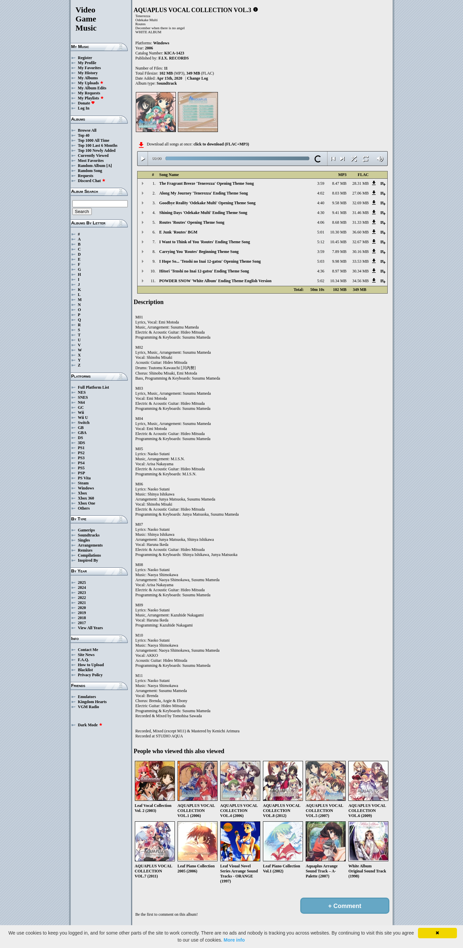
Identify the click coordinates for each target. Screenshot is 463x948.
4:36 (320, 271)
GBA (82, 432)
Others (84, 508)
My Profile (87, 62)
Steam (83, 483)
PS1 (81, 447)
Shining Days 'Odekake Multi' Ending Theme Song (203, 212)
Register (85, 57)
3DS (81, 442)
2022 (82, 597)
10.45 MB (338, 242)
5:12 (320, 242)
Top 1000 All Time (93, 140)
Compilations (89, 555)
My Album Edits (92, 88)
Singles (84, 540)
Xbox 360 (86, 498)
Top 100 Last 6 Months (98, 145)
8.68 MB (339, 222)
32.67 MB (360, 242)
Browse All (87, 130)
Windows (86, 488)
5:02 (320, 280)
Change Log (197, 78)
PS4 (81, 463)
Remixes (85, 550)
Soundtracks (89, 535)
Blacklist (85, 669)
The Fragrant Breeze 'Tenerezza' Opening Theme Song (206, 183)
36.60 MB (360, 232)
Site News (86, 654)
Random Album (92, 165)
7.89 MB (339, 251)
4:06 (320, 222)
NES (82, 392)
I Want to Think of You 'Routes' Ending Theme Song (204, 242)
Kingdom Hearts (92, 701)
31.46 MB (360, 212)
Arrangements (90, 545)
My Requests (89, 93)
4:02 (320, 193)
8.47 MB (339, 183)
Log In (83, 108)
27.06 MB (360, 193)
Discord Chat (92, 180)
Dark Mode (90, 725)
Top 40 (84, 135)
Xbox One (86, 503)
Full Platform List (93, 387)
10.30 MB (338, 232)
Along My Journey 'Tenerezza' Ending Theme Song (203, 193)
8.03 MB (339, 193)
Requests (85, 175)
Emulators (87, 696)
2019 (82, 612)
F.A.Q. (83, 659)
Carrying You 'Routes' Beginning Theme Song (199, 251)
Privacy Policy (90, 675)
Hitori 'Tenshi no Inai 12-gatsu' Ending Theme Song (204, 271)
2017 (82, 622)
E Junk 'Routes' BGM (178, 232)
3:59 (320, 183)
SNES (83, 397)
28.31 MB (360, 183)
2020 (82, 607)
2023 (82, 592)
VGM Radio (88, 706)
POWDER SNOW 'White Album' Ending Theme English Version (215, 280)
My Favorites (89, 68)
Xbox (82, 493)
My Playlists (91, 98)
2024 (82, 587)
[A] (109, 165)
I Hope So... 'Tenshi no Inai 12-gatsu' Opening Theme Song (210, 261)
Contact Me (88, 649)
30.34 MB (360, 271)
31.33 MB (360, 222)
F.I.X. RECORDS (173, 58)
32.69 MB (360, 203)
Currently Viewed (93, 155)
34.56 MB (360, 280)
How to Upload (91, 664)
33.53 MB (360, 261)
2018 (82, 617)
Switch (84, 422)
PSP (81, 473)
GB (81, 427)
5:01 (320, 232)
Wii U (83, 417)
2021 (82, 602)
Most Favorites (91, 160)
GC (81, 407)
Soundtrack (167, 83)
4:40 (320, 203)
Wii (81, 412)
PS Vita (84, 478)
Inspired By (88, 560)
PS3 (81, 458)
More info (234, 940)
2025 (82, 582)
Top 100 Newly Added (97, 150)
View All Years (90, 628)
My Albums (88, 78)
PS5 (81, 468)
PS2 (81, 452)
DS (80, 437)
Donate (86, 103)
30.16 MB (360, 251)
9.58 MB (339, 203)
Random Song (90, 170)
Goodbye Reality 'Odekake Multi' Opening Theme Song (207, 203)
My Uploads (91, 83)
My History (88, 73)
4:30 (320, 212)
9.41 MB (339, 212)
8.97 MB (339, 271)
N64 (81, 402)
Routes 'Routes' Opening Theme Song (192, 222)
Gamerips (86, 530)
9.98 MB (339, 261)
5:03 (320, 261)
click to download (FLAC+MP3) (221, 144)
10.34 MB (338, 280)
